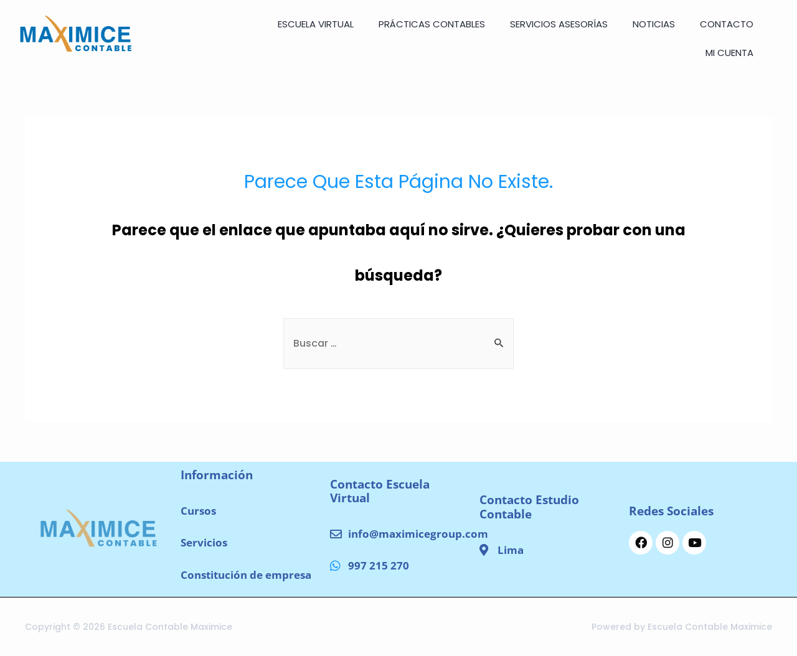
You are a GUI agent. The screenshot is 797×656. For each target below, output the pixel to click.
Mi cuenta (729, 52)
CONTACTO (726, 23)
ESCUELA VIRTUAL (316, 23)
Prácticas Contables (432, 23)
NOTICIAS (654, 23)
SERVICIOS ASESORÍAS (559, 23)
